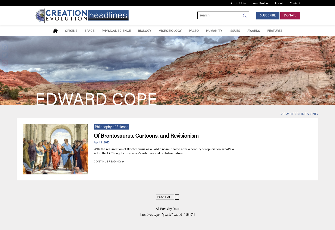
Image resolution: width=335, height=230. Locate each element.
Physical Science (116, 31)
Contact (295, 3)
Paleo (194, 31)
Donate (290, 15)
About (279, 3)
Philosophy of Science (111, 127)
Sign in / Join (238, 3)
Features (274, 31)
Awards (253, 31)
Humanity (214, 31)
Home (55, 30)
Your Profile (260, 3)
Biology (144, 31)
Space (89, 31)
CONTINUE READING (107, 162)
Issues (234, 31)
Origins (71, 31)
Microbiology (170, 31)
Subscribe (268, 15)
